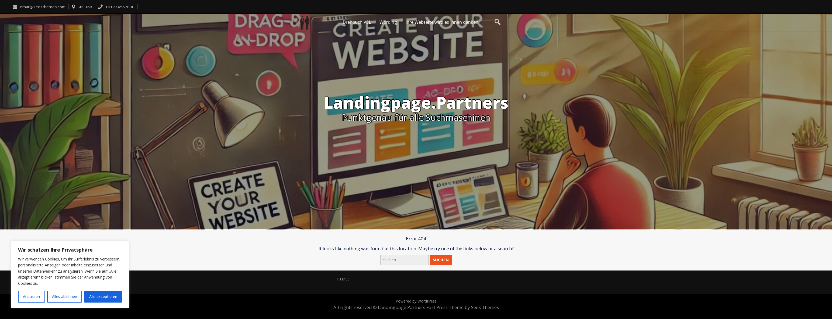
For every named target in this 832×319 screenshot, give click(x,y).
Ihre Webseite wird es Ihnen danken (441, 22)
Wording (388, 22)
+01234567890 (116, 6)
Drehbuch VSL (357, 22)
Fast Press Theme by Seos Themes (462, 307)
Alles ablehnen (64, 296)
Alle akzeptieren (103, 296)
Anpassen (31, 296)
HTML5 (343, 279)
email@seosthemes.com (38, 6)
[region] (70, 274)
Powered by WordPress (416, 301)
